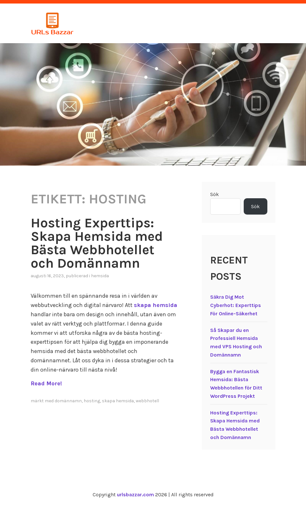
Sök (214, 194)
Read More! (46, 383)
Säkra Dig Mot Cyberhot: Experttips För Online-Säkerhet (235, 305)
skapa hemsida (155, 305)
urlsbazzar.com (135, 494)
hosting (92, 401)
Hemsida (100, 276)
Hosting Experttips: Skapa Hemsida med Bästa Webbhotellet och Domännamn (97, 243)
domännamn (68, 401)
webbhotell (147, 401)
